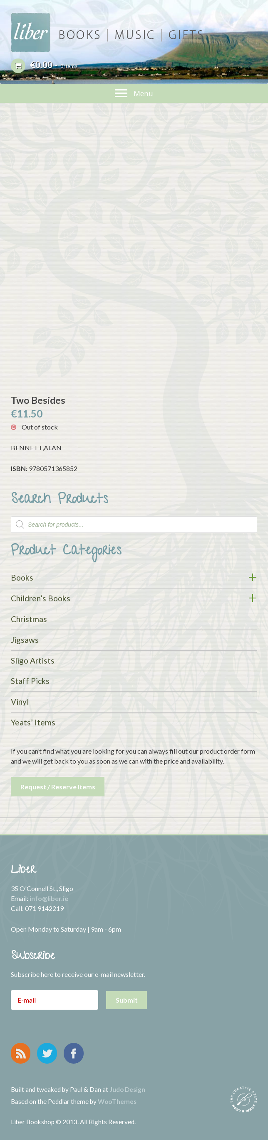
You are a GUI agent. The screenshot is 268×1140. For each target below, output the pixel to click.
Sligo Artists (33, 660)
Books (22, 577)
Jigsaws (25, 639)
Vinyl (20, 701)
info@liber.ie (49, 898)
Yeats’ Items (33, 722)
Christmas (29, 619)
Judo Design (127, 1089)
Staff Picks (30, 681)
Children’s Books (40, 598)
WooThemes (117, 1101)
